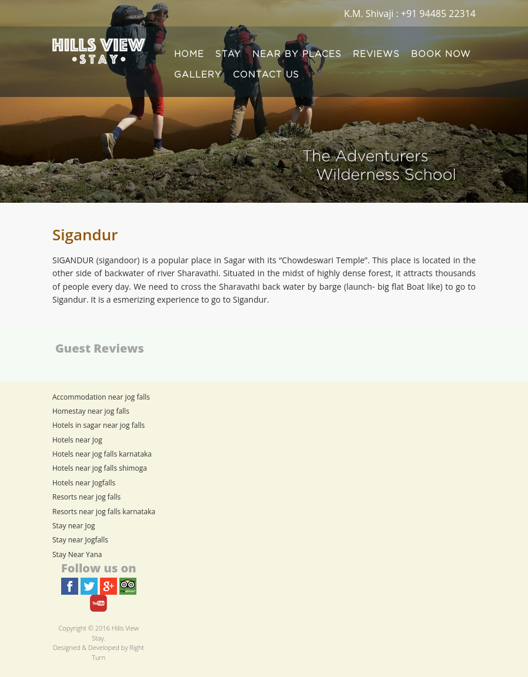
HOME (189, 54)
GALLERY (198, 75)
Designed (66, 647)
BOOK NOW (441, 54)
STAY (228, 54)
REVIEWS (376, 54)
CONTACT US (266, 75)
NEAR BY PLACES (297, 54)
